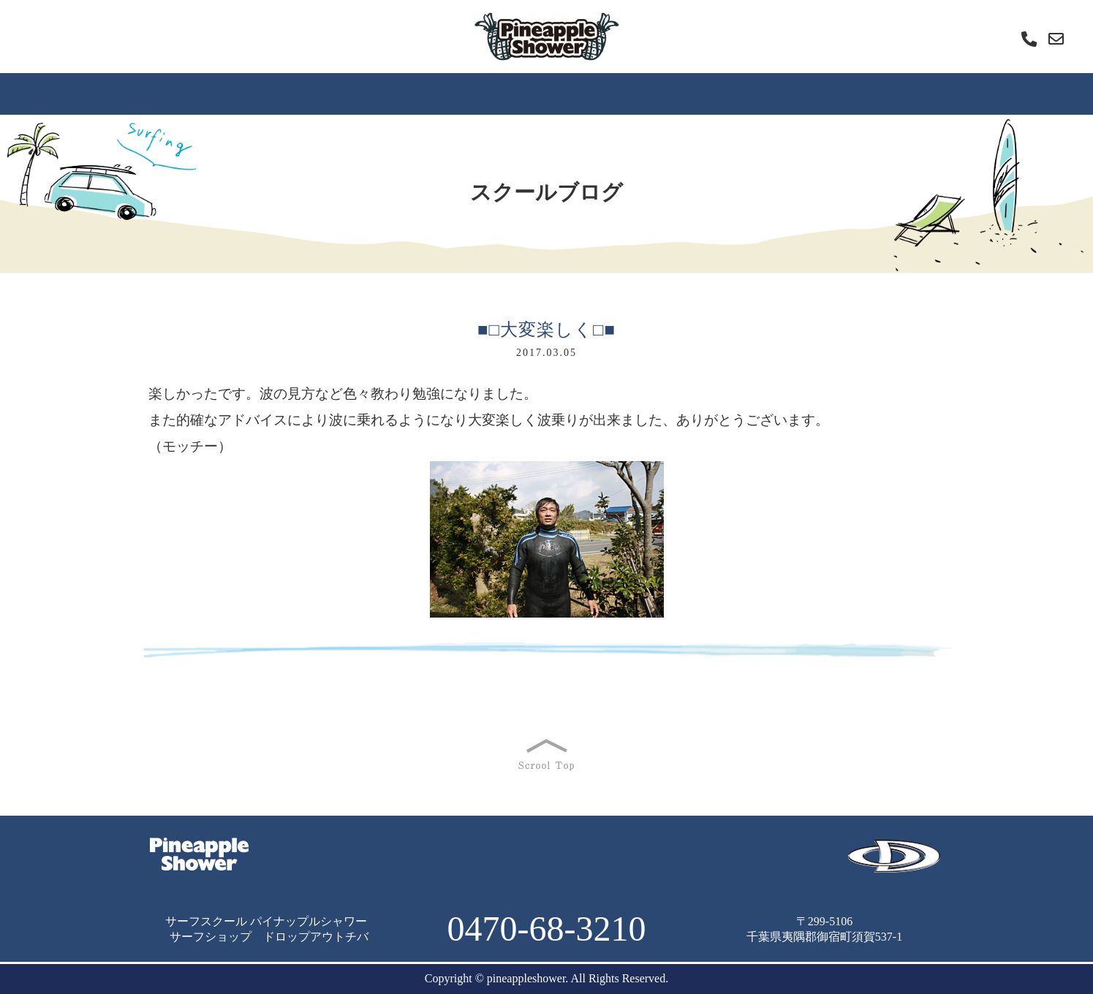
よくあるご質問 (556, 93)
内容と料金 (457, 93)
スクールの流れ (357, 93)
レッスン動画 (781, 93)
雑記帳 (870, 93)
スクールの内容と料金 (696, 848)
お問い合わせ (698, 867)
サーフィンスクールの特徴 (407, 848)
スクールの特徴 (246, 93)
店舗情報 (941, 93)
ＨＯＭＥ (152, 93)
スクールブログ (667, 93)
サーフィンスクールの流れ (558, 848)
